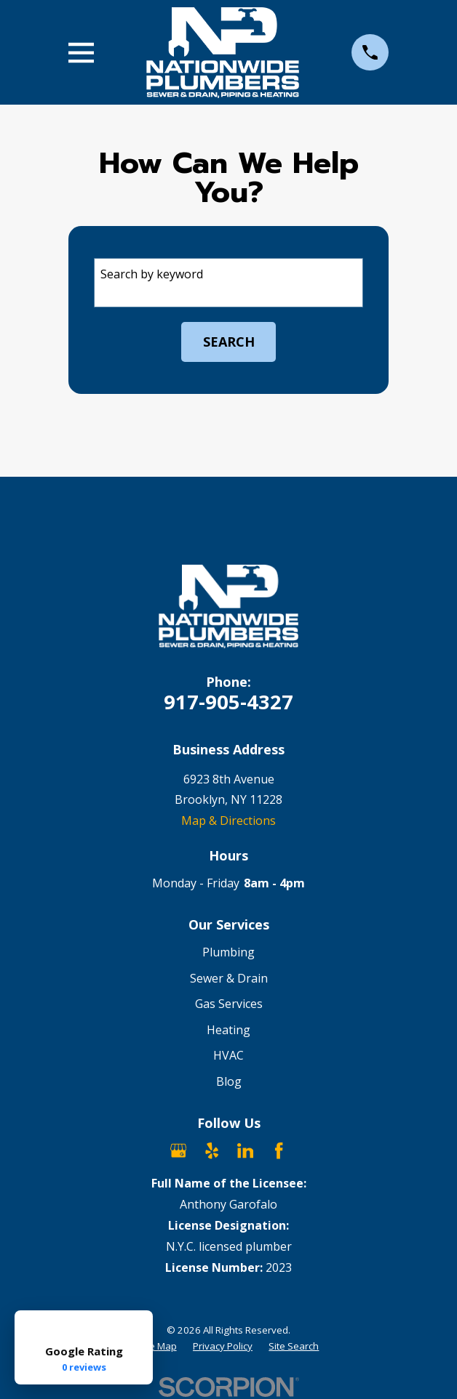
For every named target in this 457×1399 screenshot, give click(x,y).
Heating (228, 1030)
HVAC (228, 1055)
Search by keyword (151, 274)
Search (229, 341)
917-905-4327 (228, 701)
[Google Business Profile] (178, 1150)
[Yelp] (212, 1150)
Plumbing (228, 952)
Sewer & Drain (229, 978)
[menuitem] (157, 1346)
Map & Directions (228, 820)
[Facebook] (279, 1150)
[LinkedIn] (245, 1150)
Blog (229, 1081)
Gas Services (229, 1004)
